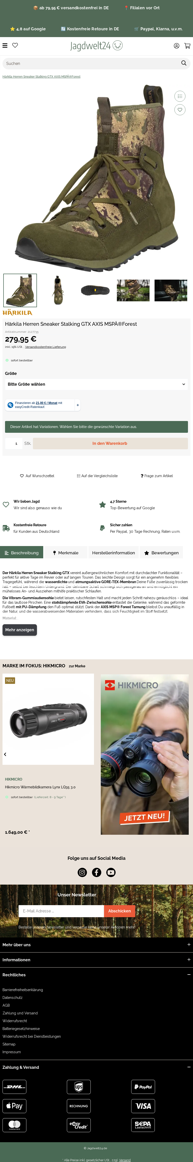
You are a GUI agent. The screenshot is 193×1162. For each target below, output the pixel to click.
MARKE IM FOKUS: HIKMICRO (34, 665)
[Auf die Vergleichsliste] (179, 96)
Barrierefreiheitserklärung (23, 990)
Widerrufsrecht (15, 1021)
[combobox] (96, 384)
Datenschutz (13, 998)
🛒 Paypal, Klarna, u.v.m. (158, 29)
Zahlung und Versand (20, 1013)
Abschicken (119, 911)
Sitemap (9, 1044)
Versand (125, 1160)
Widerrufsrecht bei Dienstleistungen (32, 1036)
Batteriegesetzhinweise (21, 1029)
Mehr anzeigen (19, 629)
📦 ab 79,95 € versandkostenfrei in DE (71, 8)
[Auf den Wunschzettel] (179, 109)
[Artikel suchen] (184, 63)
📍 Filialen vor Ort (142, 8)
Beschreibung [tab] (22, 552)
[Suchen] (90, 63)
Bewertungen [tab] (161, 552)
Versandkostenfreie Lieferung (45, 347)
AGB (6, 1005)
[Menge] (14, 443)
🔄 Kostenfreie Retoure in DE (90, 29)
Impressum (12, 1052)
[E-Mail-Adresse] (61, 911)
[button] (176, 46)
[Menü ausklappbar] (5, 46)
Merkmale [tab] (65, 552)
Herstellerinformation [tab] (113, 552)
